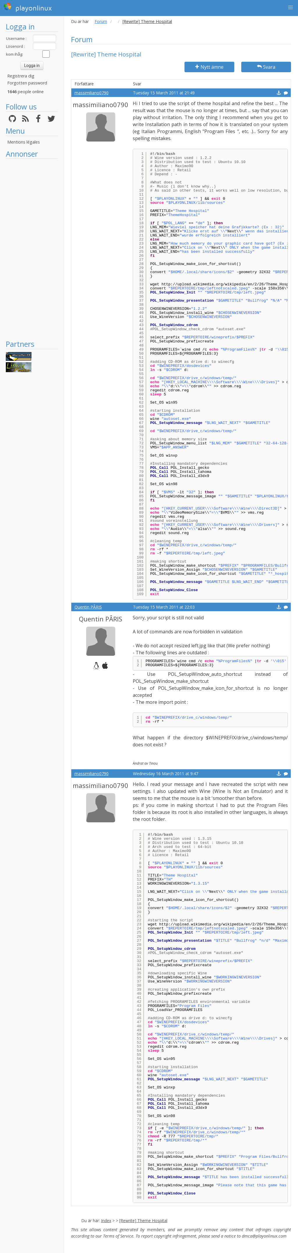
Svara (266, 67)
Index (106, 1220)
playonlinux (27, 7)
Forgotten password (27, 83)
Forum (101, 21)
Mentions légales (23, 142)
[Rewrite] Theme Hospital (143, 1220)
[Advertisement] (32, 249)
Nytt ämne (209, 67)
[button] (290, 7)
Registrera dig (20, 76)
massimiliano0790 (91, 93)
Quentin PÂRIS (88, 607)
